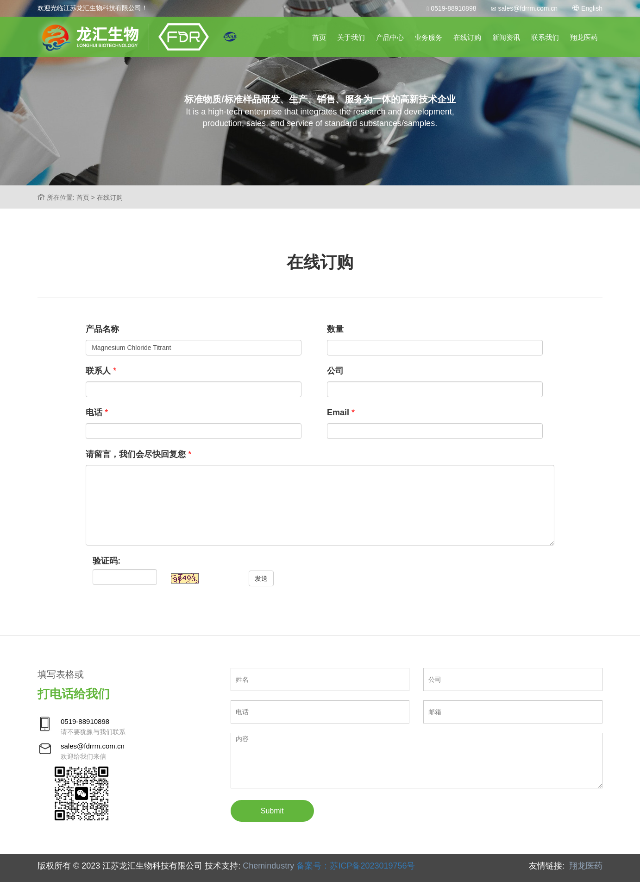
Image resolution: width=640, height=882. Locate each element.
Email (338, 412)
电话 (94, 412)
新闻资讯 (506, 37)
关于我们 (351, 37)
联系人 (98, 370)
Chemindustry (268, 865)
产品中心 (390, 37)
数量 (335, 329)
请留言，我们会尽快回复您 (136, 454)
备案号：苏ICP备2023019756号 (355, 865)
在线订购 (467, 37)
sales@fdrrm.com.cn (524, 8)
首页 (319, 37)
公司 (335, 370)
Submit (272, 811)
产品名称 (102, 329)
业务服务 (428, 37)
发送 (261, 578)
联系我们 (545, 37)
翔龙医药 (584, 37)
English (587, 8)
